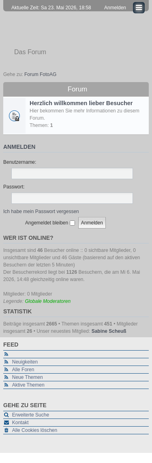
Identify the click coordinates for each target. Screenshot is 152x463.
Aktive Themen (28, 385)
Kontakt (20, 422)
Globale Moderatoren (48, 301)
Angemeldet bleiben (50, 223)
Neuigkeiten (25, 362)
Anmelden (19, 147)
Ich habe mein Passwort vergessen (41, 211)
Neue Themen (27, 377)
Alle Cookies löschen (34, 430)
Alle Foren (23, 369)
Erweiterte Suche (30, 415)
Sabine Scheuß (109, 331)
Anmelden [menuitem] (115, 8)
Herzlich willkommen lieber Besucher (81, 103)
